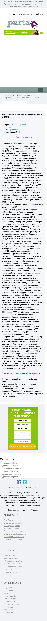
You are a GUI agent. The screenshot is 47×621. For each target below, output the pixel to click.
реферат (10, 127)
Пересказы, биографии (13, 531)
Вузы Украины (9, 520)
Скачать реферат (24, 137)
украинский (13, 130)
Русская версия (31, 488)
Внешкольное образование (15, 534)
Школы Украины (10, 572)
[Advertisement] (23, 59)
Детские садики (10, 599)
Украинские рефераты (11, 468)
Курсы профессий (11, 558)
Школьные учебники (12, 564)
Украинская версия (15, 488)
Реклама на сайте (11, 612)
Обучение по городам (12, 602)
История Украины (18, 125)
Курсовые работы (9, 463)
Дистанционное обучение (14, 567)
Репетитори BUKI (10, 596)
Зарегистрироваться (22, 14)
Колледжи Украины (12, 526)
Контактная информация (9, 608)
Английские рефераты (11, 474)
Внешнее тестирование (13, 523)
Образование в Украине (12, 95)
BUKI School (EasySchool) (9, 592)
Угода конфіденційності (28, 493)
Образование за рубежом (14, 561)
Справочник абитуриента (14, 537)
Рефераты (28, 95)
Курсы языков (9, 556)
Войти (39, 14)
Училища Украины (11, 528)
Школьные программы (13, 539)
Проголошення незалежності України (23, 510)
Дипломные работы (10, 466)
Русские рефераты (10, 471)
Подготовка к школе (12, 604)
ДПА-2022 (8, 588)
